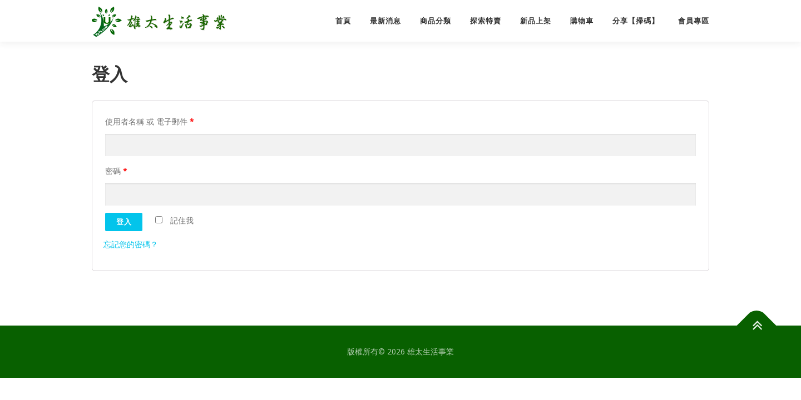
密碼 (116, 171)
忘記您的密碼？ (130, 244)
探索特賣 (485, 21)
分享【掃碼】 (635, 21)
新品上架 (535, 21)
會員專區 (693, 21)
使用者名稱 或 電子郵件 (149, 121)
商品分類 (435, 21)
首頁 (343, 21)
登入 (123, 222)
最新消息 (385, 21)
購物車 (582, 21)
